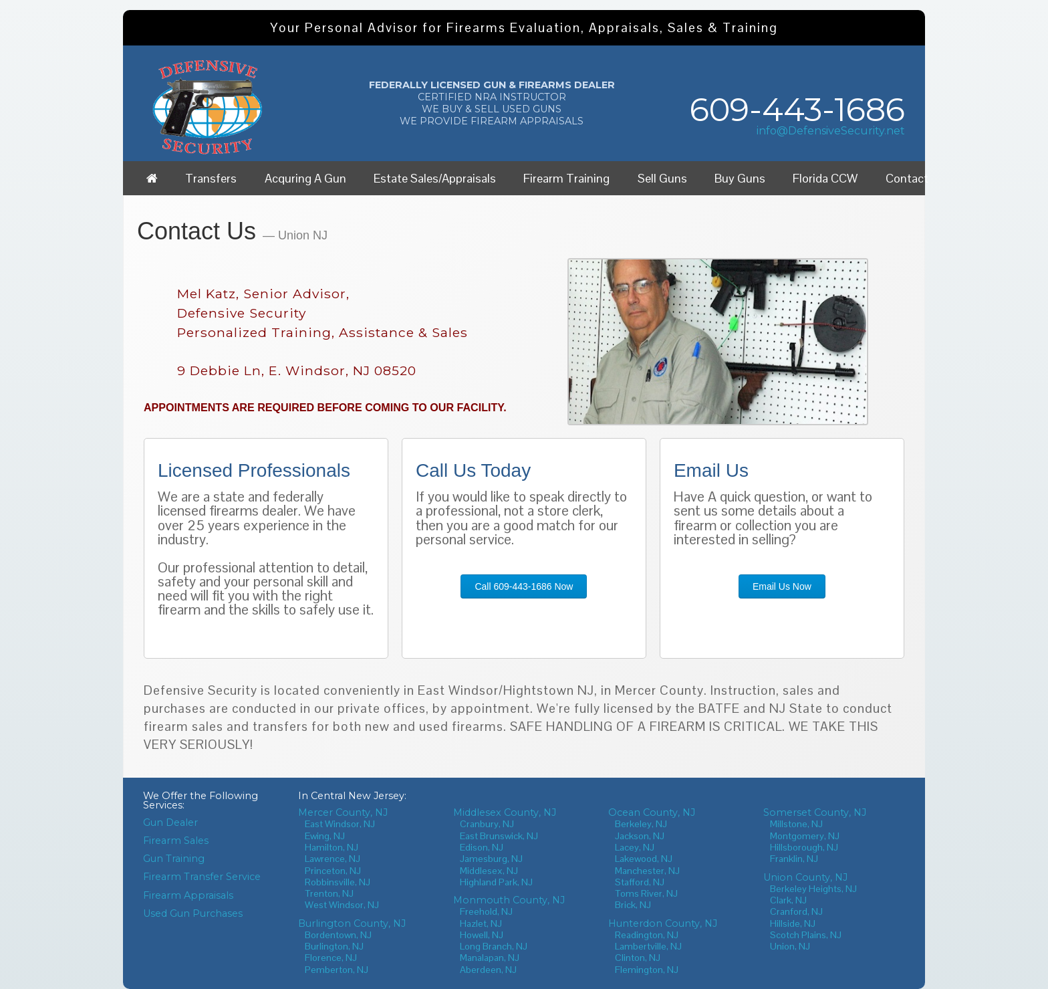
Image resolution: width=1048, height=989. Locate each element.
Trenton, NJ (329, 893)
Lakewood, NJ (643, 859)
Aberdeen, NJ (488, 970)
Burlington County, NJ (352, 923)
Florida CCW (825, 178)
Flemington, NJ (646, 970)
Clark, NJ (788, 900)
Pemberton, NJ (336, 970)
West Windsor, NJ (342, 905)
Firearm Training (566, 178)
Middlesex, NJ (489, 871)
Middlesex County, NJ (504, 812)
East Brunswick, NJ (499, 836)
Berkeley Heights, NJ (813, 889)
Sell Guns (662, 178)
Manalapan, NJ (489, 958)
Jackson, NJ (639, 836)
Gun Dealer (170, 822)
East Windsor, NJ (340, 824)
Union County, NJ (805, 877)
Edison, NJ (481, 847)
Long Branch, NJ (493, 946)
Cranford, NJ (796, 911)
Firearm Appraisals (188, 895)
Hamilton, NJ (331, 847)
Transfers (211, 178)
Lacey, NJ (634, 847)
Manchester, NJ (647, 871)
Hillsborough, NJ (804, 847)
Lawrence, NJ (332, 859)
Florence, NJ (331, 958)
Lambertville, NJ (648, 946)
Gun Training (174, 859)
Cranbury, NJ (487, 824)
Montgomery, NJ (804, 836)
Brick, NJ (633, 905)
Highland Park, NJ (496, 882)
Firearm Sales (176, 841)
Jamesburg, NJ (491, 859)
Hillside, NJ (792, 923)
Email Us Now (782, 586)
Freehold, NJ (486, 911)
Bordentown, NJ (338, 935)
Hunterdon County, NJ (662, 923)
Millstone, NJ (796, 824)
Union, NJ (790, 946)
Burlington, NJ (334, 946)
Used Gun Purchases (193, 913)
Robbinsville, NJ (337, 882)
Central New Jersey (357, 796)
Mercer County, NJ (343, 812)
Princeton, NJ (333, 871)
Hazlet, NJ (481, 923)
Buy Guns (739, 178)
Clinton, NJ (637, 958)
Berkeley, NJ (641, 824)
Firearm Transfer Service (202, 877)
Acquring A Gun (305, 178)
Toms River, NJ (646, 893)
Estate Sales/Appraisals (435, 178)
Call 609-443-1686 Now (524, 586)
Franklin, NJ (794, 859)
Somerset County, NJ (814, 812)
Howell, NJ (481, 935)
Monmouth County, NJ (509, 900)
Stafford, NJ (639, 882)
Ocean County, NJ (651, 812)
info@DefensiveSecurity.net (831, 130)
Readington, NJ (646, 935)
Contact (907, 178)
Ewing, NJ (325, 836)
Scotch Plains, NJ (805, 935)
